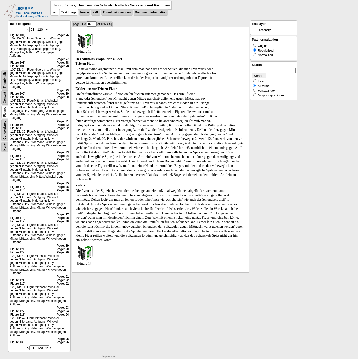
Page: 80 (63, 93)
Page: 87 (63, 214)
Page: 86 (63, 187)
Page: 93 (63, 307)
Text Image (68, 12)
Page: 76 (63, 35)
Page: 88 (63, 218)
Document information (151, 12)
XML (96, 12)
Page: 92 (63, 280)
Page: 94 (63, 311)
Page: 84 (63, 156)
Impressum (108, 356)
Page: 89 (63, 245)
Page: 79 (63, 90)
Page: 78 (63, 62)
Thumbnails (4, 80)
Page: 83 (63, 152)
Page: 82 (63, 124)
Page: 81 (63, 121)
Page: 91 (63, 276)
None (4, 147)
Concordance (4, 130)
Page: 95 (63, 339)
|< (82, 24)
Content (4, 97)
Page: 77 (63, 59)
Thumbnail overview (117, 12)
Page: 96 (63, 342)
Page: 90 (63, 249)
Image (84, 12)
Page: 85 (63, 183)
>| (110, 24)
